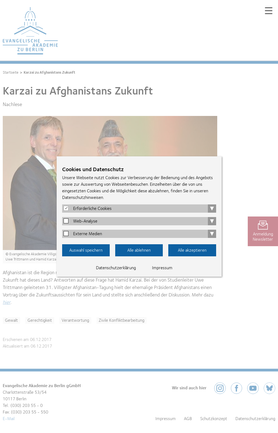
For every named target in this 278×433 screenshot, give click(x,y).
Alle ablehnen (139, 250)
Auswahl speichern (86, 250)
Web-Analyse (85, 221)
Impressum (162, 268)
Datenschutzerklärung (116, 268)
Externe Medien (87, 234)
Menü (269, 10)
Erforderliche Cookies (92, 208)
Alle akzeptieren (192, 250)
